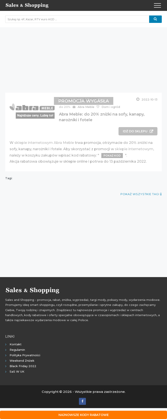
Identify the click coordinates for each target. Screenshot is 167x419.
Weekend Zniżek (22, 360)
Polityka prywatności (25, 355)
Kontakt (16, 344)
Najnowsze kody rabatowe (83, 415)
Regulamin (17, 349)
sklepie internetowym (134, 149)
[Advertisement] (83, 57)
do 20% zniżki (135, 143)
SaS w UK (17, 371)
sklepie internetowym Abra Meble (44, 143)
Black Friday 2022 (23, 366)
